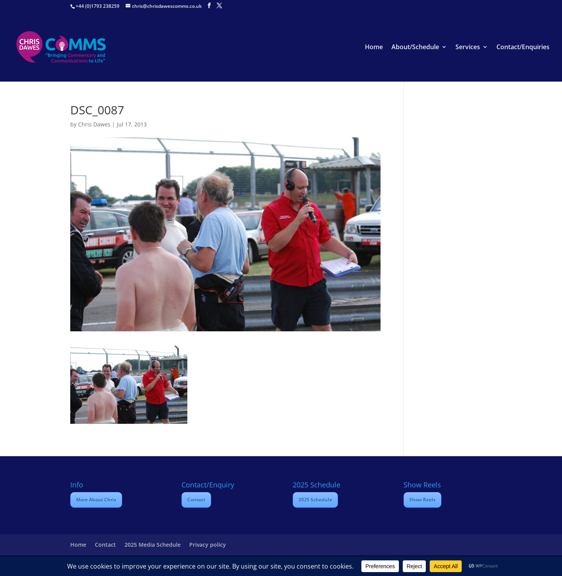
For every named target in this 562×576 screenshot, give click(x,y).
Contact (196, 499)
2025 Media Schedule (152, 544)
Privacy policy (207, 544)
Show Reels (422, 499)
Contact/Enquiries (523, 47)
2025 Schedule (315, 499)
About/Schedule (415, 47)
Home (374, 47)
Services (467, 47)
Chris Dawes (94, 124)
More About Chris (96, 499)
